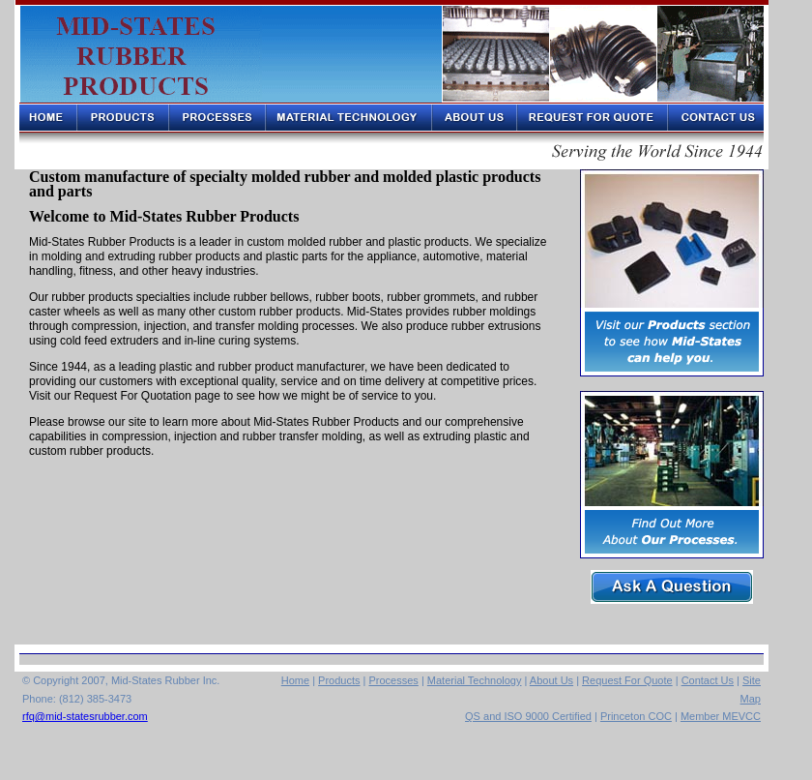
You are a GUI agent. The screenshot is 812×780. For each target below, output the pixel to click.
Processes (393, 680)
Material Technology (474, 680)
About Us (551, 680)
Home (295, 680)
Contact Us (708, 680)
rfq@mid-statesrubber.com (85, 716)
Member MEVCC (721, 716)
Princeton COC (636, 716)
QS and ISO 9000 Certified (528, 716)
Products (339, 680)
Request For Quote (627, 680)
